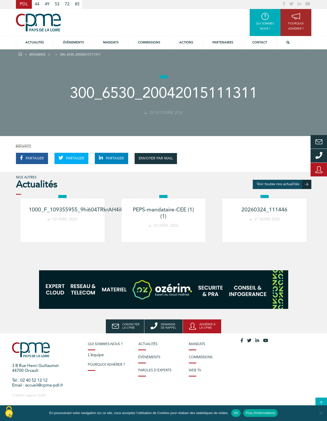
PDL (24, 4)
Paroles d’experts (154, 370)
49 (47, 4)
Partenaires (222, 42)
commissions (149, 42)
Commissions (200, 357)
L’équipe (96, 355)
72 (67, 4)
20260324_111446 (264, 210)
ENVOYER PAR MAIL (156, 158)
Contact (259, 42)
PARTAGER (32, 158)
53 (57, 4)
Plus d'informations (260, 413)
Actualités (34, 42)
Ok (236, 413)
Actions (186, 42)
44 (37, 4)
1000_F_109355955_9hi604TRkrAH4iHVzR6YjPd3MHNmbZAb (105, 210)
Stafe (42, 395)
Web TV (195, 370)
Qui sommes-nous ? (105, 344)
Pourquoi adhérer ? (106, 364)
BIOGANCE (37, 54)
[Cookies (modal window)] (9, 412)
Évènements (73, 42)
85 (77, 4)
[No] (320, 413)
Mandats (111, 42)
